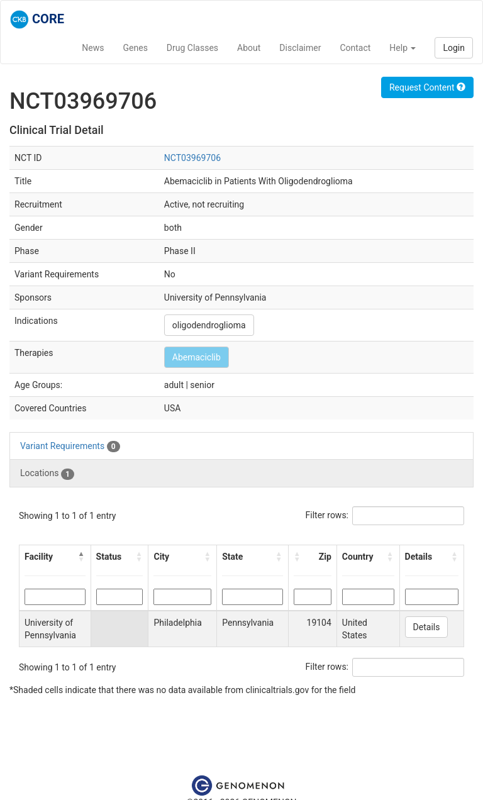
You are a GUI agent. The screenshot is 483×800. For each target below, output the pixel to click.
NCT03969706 (192, 158)
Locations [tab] (47, 473)
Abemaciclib (196, 357)
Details (426, 627)
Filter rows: (327, 515)
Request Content (427, 87)
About (248, 48)
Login (454, 48)
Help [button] (402, 48)
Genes (135, 48)
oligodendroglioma (209, 325)
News (93, 48)
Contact (355, 48)
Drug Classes (192, 48)
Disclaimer (300, 48)
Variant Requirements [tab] (70, 446)
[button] (82, 556)
